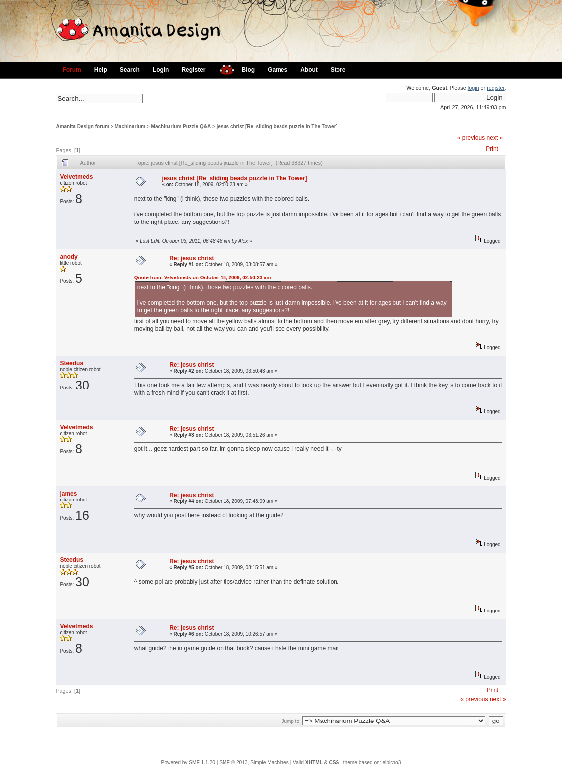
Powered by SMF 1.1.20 (188, 762)
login (473, 88)
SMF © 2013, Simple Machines (254, 762)
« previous (471, 137)
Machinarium (130, 126)
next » (495, 137)
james (68, 493)
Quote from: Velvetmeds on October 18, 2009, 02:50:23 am (202, 277)
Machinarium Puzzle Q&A (181, 126)
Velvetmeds (76, 176)
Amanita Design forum (82, 126)
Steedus (71, 363)
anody (68, 256)
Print (492, 148)
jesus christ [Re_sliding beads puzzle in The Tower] (277, 126)
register (495, 88)
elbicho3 (391, 762)
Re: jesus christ (191, 258)
